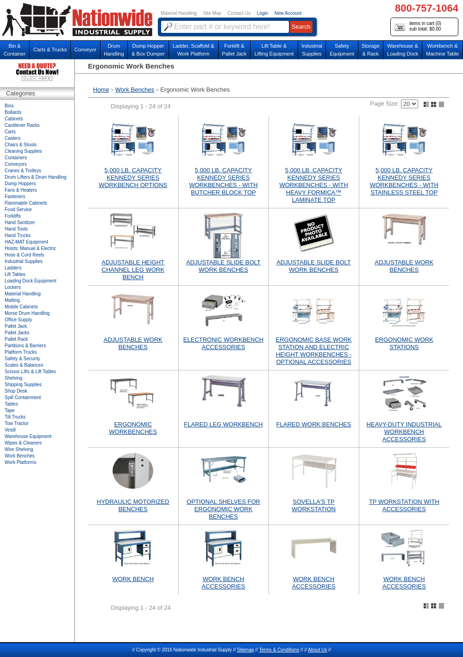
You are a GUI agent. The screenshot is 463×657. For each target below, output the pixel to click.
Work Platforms (20, 462)
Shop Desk (16, 391)
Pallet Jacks (17, 332)
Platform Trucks (21, 352)
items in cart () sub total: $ (417, 26)
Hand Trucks (18, 235)
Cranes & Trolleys (23, 170)
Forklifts (13, 216)
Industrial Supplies (24, 261)
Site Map (212, 13)
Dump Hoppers (20, 183)
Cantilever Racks (22, 125)
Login (262, 13)
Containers (16, 157)
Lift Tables (15, 274)
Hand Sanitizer (20, 222)
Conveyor (85, 49)
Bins (9, 105)
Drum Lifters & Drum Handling (35, 177)
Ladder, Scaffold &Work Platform (193, 49)
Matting (12, 300)
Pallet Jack (16, 326)
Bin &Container (15, 49)
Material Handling (179, 13)
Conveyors (16, 164)
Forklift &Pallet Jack (234, 49)
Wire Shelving (19, 449)
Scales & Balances (24, 365)
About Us (317, 649)
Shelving (13, 378)
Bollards (13, 112)
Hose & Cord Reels (24, 254)
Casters (12, 138)
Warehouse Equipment (28, 436)
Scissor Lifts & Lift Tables (30, 371)
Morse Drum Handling (27, 313)
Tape (10, 410)
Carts (10, 131)
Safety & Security (22, 358)
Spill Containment (23, 397)
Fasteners (15, 196)
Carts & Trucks (50, 49)
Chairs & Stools (21, 144)
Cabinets (14, 118)
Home (101, 89)
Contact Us (239, 13)
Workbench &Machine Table (442, 49)
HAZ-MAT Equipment (26, 241)
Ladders (13, 267)
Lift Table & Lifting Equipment (274, 49)
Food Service (18, 209)
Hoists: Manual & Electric (30, 248)
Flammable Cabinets (26, 203)
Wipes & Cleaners (23, 442)
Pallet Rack (16, 339)
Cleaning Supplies (23, 151)
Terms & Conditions (279, 649)
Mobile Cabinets (21, 306)
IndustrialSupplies (311, 49)
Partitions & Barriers (25, 345)
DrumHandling (114, 49)
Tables (11, 404)
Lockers (13, 287)
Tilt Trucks (15, 416)
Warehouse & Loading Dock (402, 49)
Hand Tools (16, 229)
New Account (288, 13)
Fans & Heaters (21, 190)
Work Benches (134, 89)
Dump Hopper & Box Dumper (148, 49)
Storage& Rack (371, 49)
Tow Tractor (17, 423)
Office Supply (18, 319)
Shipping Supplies (23, 384)
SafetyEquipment (342, 49)
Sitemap (245, 649)
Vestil (10, 429)
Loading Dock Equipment (30, 280)
